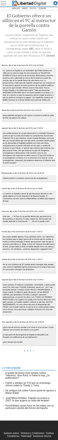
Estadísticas (13, 436)
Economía (42, 8)
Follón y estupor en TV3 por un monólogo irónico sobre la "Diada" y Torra (28, 384)
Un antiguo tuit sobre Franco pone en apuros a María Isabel (30, 391)
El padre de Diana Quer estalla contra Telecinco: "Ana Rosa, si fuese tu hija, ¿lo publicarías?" (27, 375)
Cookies (50, 433)
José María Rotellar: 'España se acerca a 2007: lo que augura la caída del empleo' (27, 399)
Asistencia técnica (42, 436)
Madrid (25, 8)
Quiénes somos (11, 433)
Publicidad (26, 436)
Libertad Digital (29, 3)
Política (33, 8)
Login (55, 3)
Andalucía (16, 8)
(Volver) (50, 55)
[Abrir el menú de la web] (4, 3)
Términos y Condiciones (32, 433)
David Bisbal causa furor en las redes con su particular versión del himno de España (29, 407)
